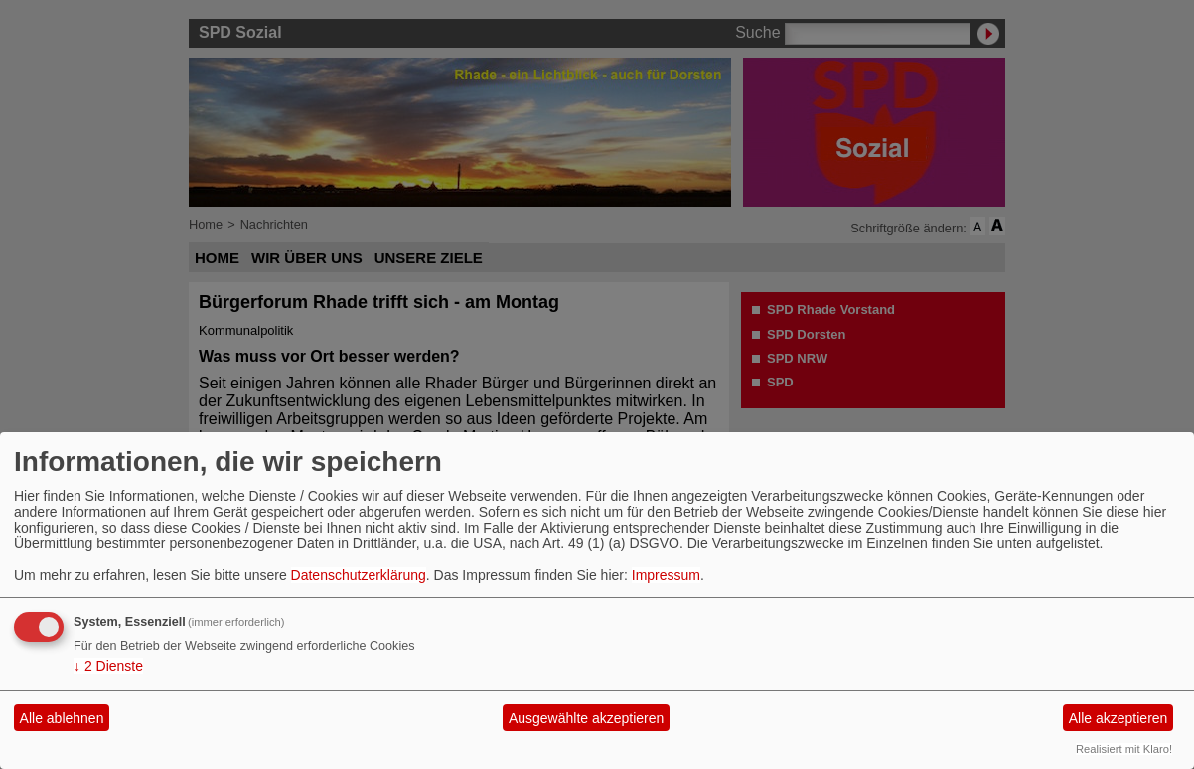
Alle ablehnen (62, 718)
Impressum (666, 575)
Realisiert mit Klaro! (1124, 749)
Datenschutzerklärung (358, 575)
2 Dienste (108, 666)
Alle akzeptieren (1118, 718)
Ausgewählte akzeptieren (586, 718)
